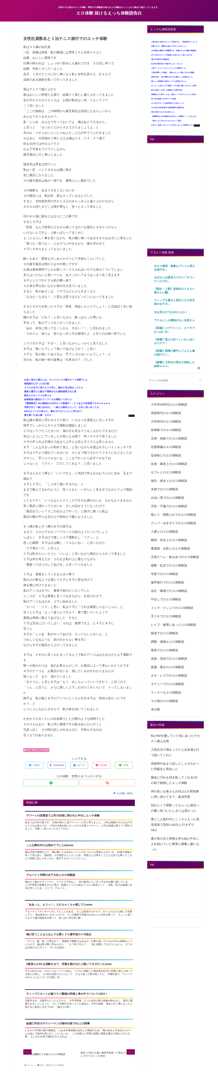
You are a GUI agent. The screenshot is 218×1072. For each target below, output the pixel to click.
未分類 (155, 709)
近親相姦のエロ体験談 (166, 447)
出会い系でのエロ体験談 (167, 497)
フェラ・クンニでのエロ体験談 (172, 607)
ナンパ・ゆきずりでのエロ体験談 (173, 523)
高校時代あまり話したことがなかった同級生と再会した (175, 766)
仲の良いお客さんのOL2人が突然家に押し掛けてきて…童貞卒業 (175, 794)
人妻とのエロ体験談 (164, 531)
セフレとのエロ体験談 (166, 472)
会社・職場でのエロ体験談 (36, 750)
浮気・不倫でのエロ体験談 (169, 506)
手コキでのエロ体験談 (166, 616)
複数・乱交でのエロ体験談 (169, 565)
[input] (175, 380)
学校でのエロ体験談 (164, 574)
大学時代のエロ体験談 (166, 421)
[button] (200, 380)
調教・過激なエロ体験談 (167, 641)
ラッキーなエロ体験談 (166, 692)
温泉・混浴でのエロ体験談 (169, 658)
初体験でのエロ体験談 (166, 430)
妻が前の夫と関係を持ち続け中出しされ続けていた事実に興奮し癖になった (175, 844)
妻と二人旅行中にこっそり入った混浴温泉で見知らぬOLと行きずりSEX (175, 824)
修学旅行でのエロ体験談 (167, 582)
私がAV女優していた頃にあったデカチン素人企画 (175, 738)
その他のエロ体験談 (164, 701)
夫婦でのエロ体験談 (164, 489)
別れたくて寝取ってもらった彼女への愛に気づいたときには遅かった (175, 808)
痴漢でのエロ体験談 (164, 633)
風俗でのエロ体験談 (164, 650)
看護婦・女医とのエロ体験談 (170, 548)
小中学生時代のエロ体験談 (169, 404)
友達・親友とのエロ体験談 (169, 463)
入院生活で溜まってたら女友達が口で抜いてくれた (175, 752)
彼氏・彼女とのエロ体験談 (169, 480)
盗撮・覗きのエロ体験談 (167, 667)
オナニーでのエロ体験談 (167, 684)
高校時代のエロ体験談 (166, 413)
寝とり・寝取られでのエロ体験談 (173, 514)
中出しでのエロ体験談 (166, 599)
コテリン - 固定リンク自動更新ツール (132, 416)
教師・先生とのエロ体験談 (169, 540)
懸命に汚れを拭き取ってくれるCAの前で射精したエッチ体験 (174, 780)
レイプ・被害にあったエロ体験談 (173, 624)
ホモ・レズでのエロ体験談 (169, 675)
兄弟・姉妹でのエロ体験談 (169, 438)
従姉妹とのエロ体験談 (166, 455)
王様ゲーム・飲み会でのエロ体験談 (175, 557)
